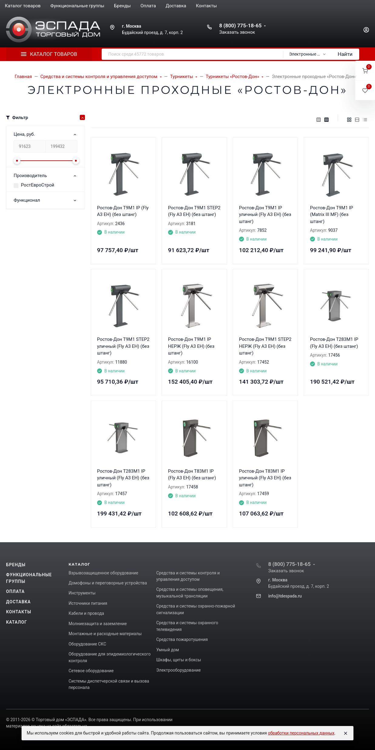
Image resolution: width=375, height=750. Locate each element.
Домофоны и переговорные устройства (108, 582)
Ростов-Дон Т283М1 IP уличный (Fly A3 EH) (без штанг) (123, 478)
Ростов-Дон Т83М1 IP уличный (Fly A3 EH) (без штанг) (265, 478)
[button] (365, 70)
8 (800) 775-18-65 (240, 25)
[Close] (345, 733)
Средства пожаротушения (182, 639)
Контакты (18, 611)
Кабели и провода (86, 613)
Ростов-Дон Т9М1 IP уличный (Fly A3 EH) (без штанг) (265, 214)
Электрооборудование (178, 670)
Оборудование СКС (87, 644)
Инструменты (82, 593)
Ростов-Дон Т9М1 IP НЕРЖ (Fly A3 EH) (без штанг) (191, 346)
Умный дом (167, 649)
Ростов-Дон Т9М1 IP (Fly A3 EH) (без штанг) (123, 211)
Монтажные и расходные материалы (105, 633)
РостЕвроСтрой (37, 185)
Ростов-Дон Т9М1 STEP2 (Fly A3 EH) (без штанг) (194, 211)
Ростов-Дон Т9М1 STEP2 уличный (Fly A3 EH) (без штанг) (123, 346)
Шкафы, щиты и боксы (178, 659)
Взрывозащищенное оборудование (103, 572)
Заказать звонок (237, 32)
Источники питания (88, 603)
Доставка (18, 601)
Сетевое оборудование (91, 670)
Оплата (15, 591)
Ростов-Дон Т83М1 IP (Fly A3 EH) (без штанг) (192, 474)
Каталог (16, 622)
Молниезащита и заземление (98, 623)
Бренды (15, 564)
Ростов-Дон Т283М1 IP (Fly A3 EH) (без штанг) (334, 343)
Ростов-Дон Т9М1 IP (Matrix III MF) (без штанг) (331, 214)
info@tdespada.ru (285, 596)
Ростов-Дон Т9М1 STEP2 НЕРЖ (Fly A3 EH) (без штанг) (265, 346)
